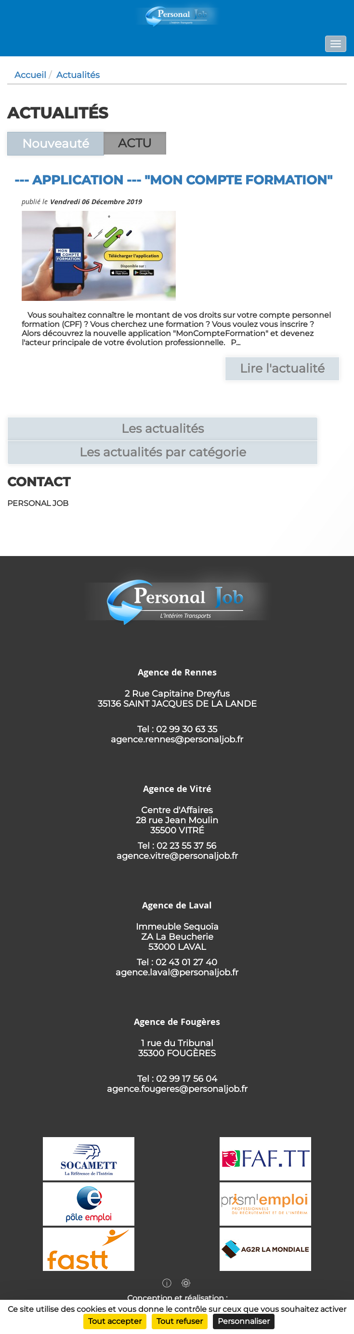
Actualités (78, 75)
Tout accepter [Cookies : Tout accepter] (115, 1321)
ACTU (135, 143)
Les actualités (162, 428)
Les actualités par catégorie (162, 452)
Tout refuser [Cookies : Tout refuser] (180, 1321)
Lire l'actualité (282, 368)
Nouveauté (55, 143)
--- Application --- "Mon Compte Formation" (173, 179)
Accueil (30, 75)
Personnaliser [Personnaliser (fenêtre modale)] (244, 1321)
